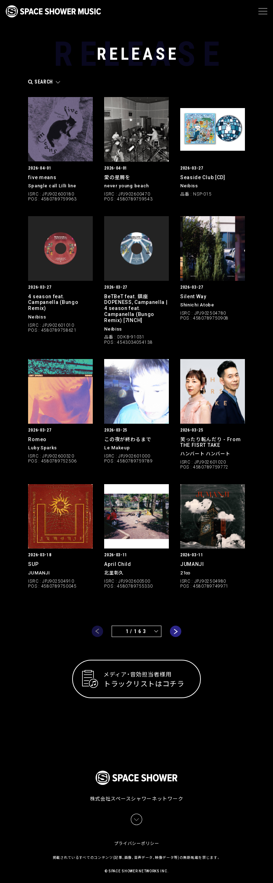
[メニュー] (262, 11)
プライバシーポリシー (136, 840)
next (175, 631)
